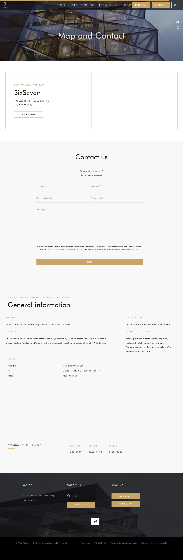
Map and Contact (122, 5)
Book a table (141, 5)
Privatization (160, 5)
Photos (63, 5)
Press (92, 5)
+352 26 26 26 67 (23, 105)
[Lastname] (117, 186)
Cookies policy (149, 543)
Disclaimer (87, 543)
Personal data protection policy (126, 543)
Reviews (74, 5)
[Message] (89, 224)
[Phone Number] (117, 198)
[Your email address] (62, 198)
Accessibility (163, 543)
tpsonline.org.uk (52, 249)
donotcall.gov (80, 249)
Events (83, 5)
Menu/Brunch (104, 4)
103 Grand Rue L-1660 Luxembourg (43, 100)
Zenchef (63, 543)
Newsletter (81, 505)
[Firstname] (62, 186)
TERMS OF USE (102, 543)
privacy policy (135, 249)
